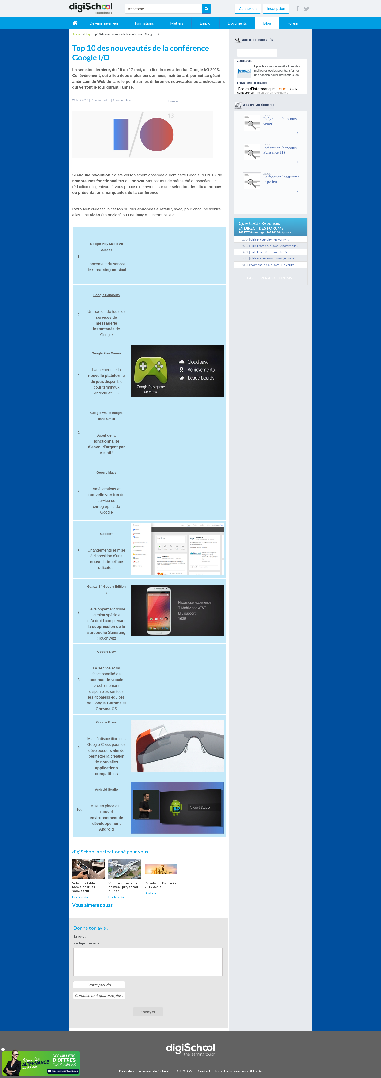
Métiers (176, 23)
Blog (267, 23)
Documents (237, 23)
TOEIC (281, 89)
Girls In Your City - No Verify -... (269, 239)
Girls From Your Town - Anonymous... (274, 246)
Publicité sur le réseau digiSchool (144, 1071)
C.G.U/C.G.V (183, 1071)
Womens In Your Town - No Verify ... (273, 265)
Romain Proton (101, 100)
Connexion (248, 8)
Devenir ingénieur (104, 23)
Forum (292, 23)
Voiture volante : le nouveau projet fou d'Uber (123, 887)
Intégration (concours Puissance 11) (280, 150)
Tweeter (173, 101)
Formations (144, 23)
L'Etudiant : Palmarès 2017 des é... (160, 885)
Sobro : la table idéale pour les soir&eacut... (83, 887)
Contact (204, 1071)
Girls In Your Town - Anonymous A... (273, 258)
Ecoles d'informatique (256, 88)
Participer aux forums (269, 278)
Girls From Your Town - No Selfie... (272, 252)
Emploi (205, 23)
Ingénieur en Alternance (272, 92)
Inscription (276, 8)
